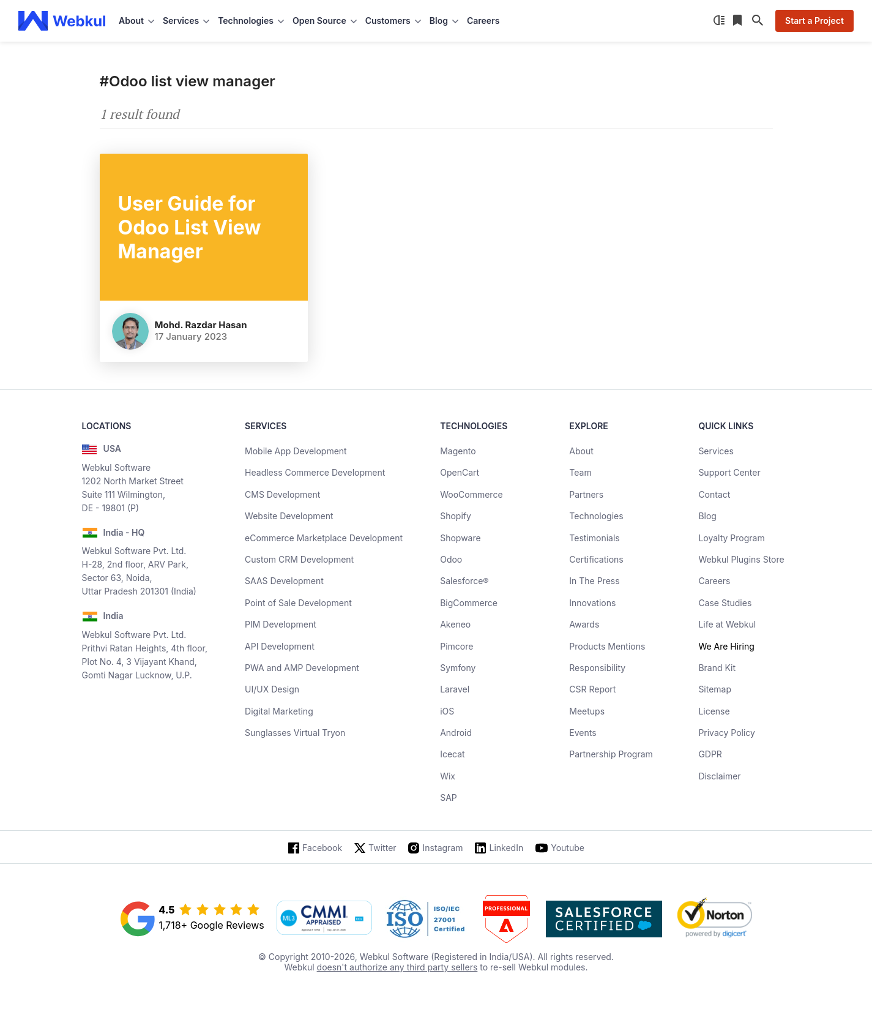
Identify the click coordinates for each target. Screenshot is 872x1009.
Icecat (452, 754)
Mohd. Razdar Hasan (201, 325)
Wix (447, 776)
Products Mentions (607, 646)
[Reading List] (738, 20)
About (581, 451)
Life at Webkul (727, 624)
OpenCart (459, 472)
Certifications (596, 559)
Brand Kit (717, 667)
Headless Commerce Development (315, 472)
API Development (280, 646)
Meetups (587, 711)
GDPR (710, 754)
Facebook (322, 847)
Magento (457, 451)
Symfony (457, 667)
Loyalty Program (731, 538)
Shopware (460, 538)
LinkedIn (506, 847)
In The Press (594, 581)
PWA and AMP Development (302, 667)
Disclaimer (719, 776)
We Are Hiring (726, 646)
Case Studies (724, 603)
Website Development (289, 516)
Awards (584, 624)
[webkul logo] (62, 21)
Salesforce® (464, 581)
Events (582, 732)
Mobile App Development (296, 451)
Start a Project (814, 20)
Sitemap (714, 689)
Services (715, 451)
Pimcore (456, 646)
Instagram (443, 847)
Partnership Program (611, 754)
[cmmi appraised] (324, 919)
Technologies (596, 516)
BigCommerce (468, 603)
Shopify (455, 516)
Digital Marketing (279, 711)
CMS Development (282, 494)
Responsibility (597, 667)
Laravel (454, 689)
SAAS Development (284, 581)
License (713, 711)
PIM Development (280, 624)
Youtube (567, 847)
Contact (714, 494)
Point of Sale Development (298, 603)
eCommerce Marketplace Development (324, 538)
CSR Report (592, 689)
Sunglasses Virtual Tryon (295, 732)
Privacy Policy (726, 732)
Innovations (592, 603)
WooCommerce (471, 494)
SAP (448, 797)
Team (580, 472)
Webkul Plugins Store (741, 559)
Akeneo (455, 624)
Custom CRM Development (299, 559)
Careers (483, 20)
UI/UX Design (272, 689)
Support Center (729, 472)
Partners (586, 494)
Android (456, 732)
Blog (707, 516)
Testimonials (594, 538)
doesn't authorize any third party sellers (397, 967)
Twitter (382, 847)
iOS (447, 711)
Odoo (451, 559)
